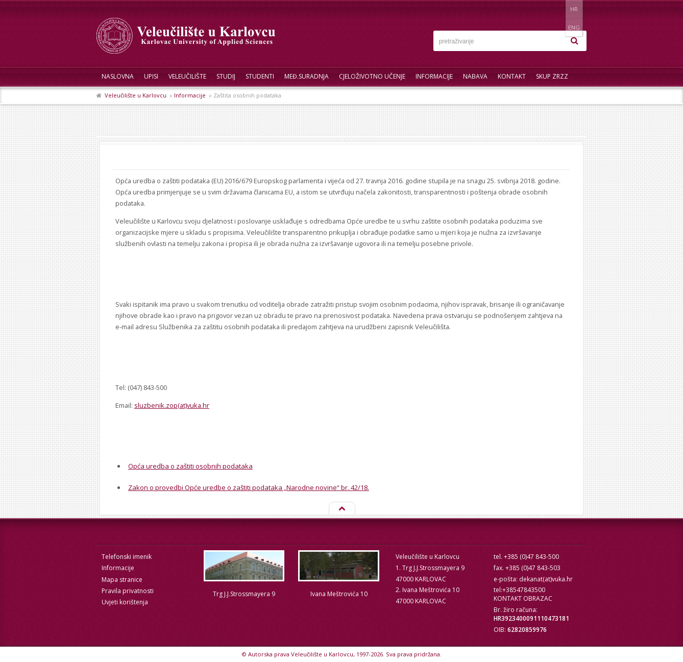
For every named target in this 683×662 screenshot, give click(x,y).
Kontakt (512, 76)
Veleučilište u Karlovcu (135, 95)
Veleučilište (187, 76)
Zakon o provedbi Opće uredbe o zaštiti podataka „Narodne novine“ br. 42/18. (248, 487)
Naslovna (118, 76)
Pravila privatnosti (128, 590)
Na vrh (341, 508)
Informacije (434, 76)
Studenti (260, 76)
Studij (225, 76)
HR (555, 9)
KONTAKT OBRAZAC (523, 598)
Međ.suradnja (306, 76)
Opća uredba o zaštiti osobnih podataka (190, 466)
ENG (576, 9)
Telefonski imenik (127, 556)
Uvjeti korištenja (125, 602)
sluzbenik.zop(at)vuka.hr (171, 405)
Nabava (475, 76)
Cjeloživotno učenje (372, 76)
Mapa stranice (122, 579)
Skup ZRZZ (552, 76)
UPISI (151, 76)
